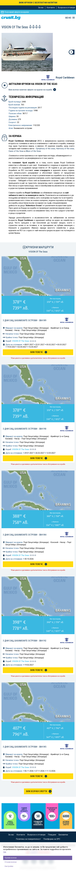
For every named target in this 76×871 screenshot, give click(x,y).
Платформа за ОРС (51, 839)
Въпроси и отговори (66, 8)
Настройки (9, 866)
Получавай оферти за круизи (16, 12)
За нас (41, 8)
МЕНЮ (68, 18)
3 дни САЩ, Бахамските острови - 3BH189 (24, 320)
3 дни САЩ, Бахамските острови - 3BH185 (24, 746)
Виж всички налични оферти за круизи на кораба (32, 90)
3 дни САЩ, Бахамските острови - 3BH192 (24, 640)
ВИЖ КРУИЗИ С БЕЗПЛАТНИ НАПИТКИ (38, 2)
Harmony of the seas (65, 148)
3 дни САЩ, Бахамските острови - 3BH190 (24, 428)
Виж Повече (36, 352)
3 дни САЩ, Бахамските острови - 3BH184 (24, 534)
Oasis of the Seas (16, 151)
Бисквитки (63, 835)
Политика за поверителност (28, 839)
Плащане (52, 835)
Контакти (51, 8)
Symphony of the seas (45, 148)
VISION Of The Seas (24, 341)
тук (4, 852)
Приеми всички (11, 858)
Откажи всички (11, 862)
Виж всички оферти (36, 791)
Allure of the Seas (33, 151)
